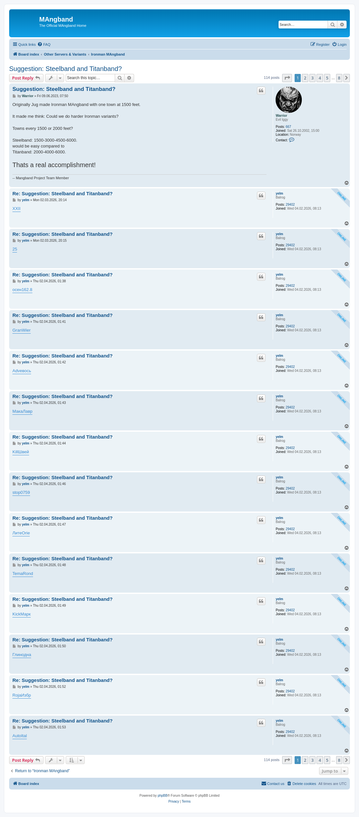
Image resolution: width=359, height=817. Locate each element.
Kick (16, 614)
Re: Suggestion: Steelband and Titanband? (62, 193)
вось (26, 370)
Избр (26, 695)
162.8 (27, 289)
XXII (16, 208)
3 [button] (312, 78)
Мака (17, 411)
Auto (16, 735)
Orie (26, 532)
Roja (16, 695)
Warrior (281, 115)
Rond (28, 573)
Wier (26, 330)
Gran (17, 330)
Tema (17, 573)
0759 (25, 492)
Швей (23, 451)
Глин (17, 654)
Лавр (27, 411)
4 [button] (319, 78)
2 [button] (305, 78)
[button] (287, 78)
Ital (24, 735)
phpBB (162, 795)
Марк (26, 614)
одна (26, 654)
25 (14, 249)
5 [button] (327, 78)
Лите (17, 532)
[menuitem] (43, 44)
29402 (290, 204)
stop (16, 492)
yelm (279, 193)
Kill (15, 451)
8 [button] (339, 78)
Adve (17, 370)
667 (288, 127)
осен (17, 289)
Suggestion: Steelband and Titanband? (65, 68)
